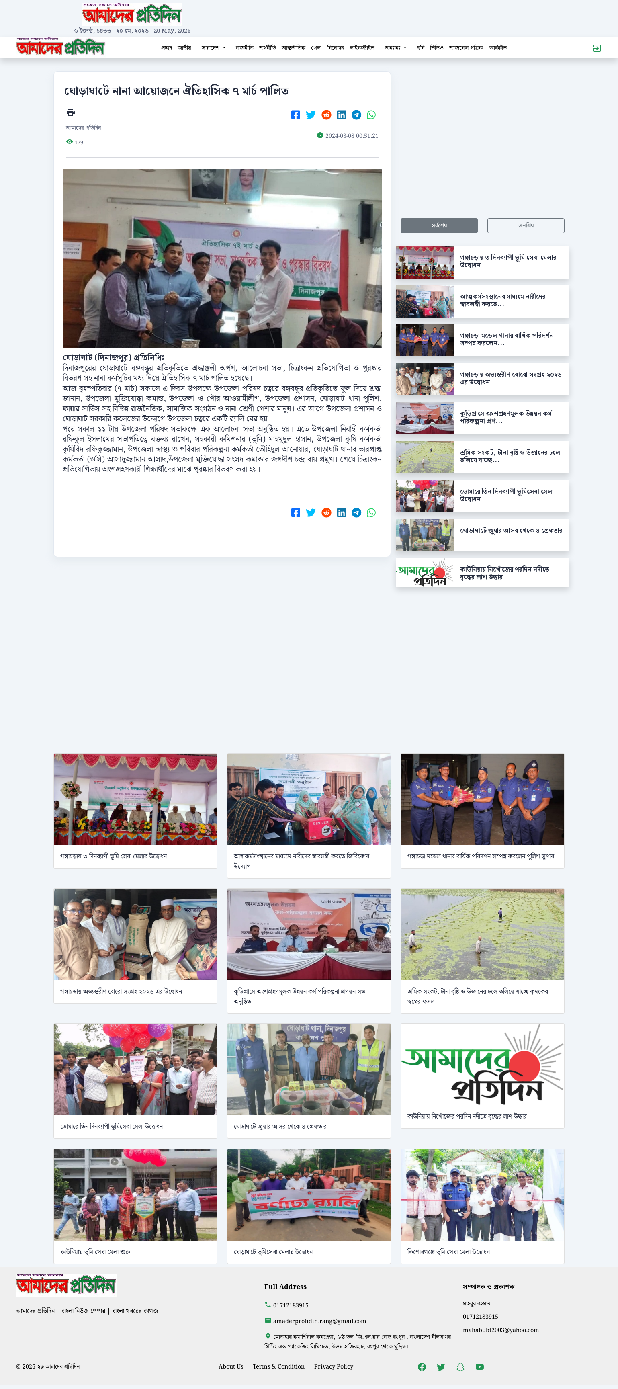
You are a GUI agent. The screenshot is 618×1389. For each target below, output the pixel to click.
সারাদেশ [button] (211, 48)
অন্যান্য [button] (393, 48)
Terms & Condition (279, 1366)
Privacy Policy (333, 1366)
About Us (231, 1366)
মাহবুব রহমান (477, 1303)
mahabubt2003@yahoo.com (501, 1330)
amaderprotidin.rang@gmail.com (319, 1321)
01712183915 (291, 1305)
